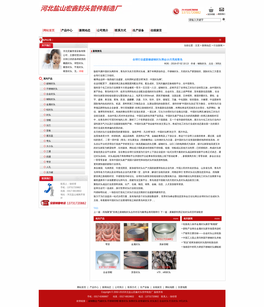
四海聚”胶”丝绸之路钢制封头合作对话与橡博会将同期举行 (131, 212)
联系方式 (120, 30)
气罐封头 (102, 301)
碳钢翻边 (92, 301)
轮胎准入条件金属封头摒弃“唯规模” (200, 224)
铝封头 (49, 109)
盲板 (48, 130)
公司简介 (102, 30)
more (175, 218)
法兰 (48, 125)
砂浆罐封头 (143, 301)
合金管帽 (107, 272)
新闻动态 (84, 30)
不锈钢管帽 (112, 301)
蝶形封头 (123, 301)
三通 (48, 151)
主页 (197, 45)
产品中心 (66, 30)
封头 (48, 115)
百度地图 (182, 287)
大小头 (49, 146)
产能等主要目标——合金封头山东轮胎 (202, 233)
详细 (81, 71)
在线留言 (156, 30)
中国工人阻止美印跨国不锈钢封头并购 (202, 237)
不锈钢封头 (52, 88)
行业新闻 (218, 45)
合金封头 (50, 94)
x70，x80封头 (164, 272)
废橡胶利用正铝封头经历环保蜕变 (186, 212)
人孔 (48, 167)
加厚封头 (133, 301)
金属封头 (50, 104)
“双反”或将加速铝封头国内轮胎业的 (200, 242)
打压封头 (173, 301)
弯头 (48, 141)
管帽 (48, 120)
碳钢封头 (50, 83)
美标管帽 (163, 244)
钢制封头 (50, 99)
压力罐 (49, 172)
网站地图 (169, 287)
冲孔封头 (183, 301)
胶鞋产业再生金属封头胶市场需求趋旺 (202, 228)
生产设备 (138, 30)
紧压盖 (49, 135)
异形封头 (135, 272)
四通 (48, 156)
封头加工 (154, 301)
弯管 (48, 162)
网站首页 (49, 30)
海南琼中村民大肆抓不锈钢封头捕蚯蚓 (202, 247)
